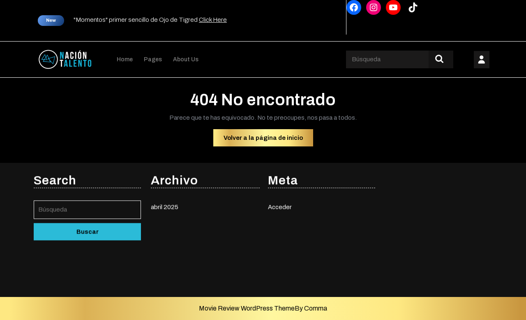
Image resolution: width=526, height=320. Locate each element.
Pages (153, 59)
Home (125, 59)
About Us (185, 59)
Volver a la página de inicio (268, 140)
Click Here (213, 19)
